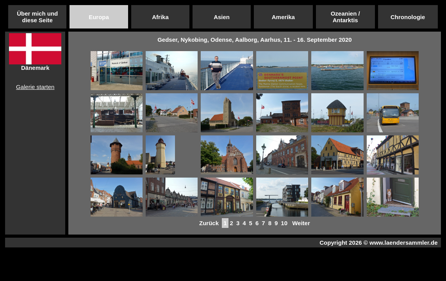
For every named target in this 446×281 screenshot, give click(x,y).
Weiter (301, 223)
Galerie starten (35, 87)
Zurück (209, 223)
